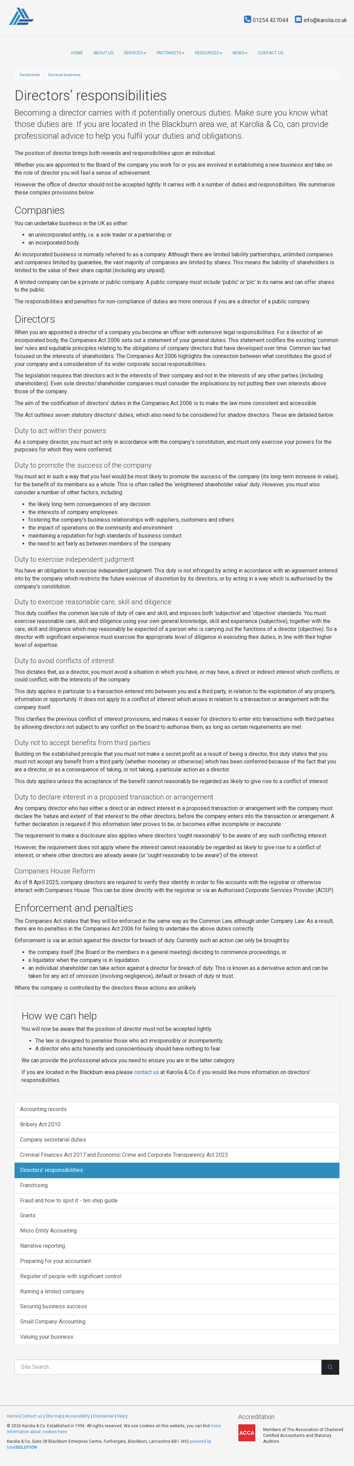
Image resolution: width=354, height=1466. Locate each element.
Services (135, 53)
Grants (28, 1215)
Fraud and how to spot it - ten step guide (69, 1200)
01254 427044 (266, 20)
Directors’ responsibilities (51, 1170)
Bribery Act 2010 (40, 1124)
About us (103, 53)
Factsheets (171, 53)
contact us (146, 1072)
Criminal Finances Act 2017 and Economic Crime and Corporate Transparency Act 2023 (124, 1155)
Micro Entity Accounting (48, 1230)
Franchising (34, 1185)
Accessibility (77, 1416)
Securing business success (53, 1306)
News (240, 53)
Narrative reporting (42, 1246)
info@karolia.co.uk (321, 20)
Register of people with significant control (70, 1276)
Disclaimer (103, 1416)
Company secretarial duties (53, 1139)
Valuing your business (46, 1337)
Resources (208, 53)
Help (121, 1416)
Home (77, 53)
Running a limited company (52, 1291)
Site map (54, 1416)
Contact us (270, 53)
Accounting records (43, 1109)
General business (64, 75)
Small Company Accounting (52, 1321)
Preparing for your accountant (55, 1261)
